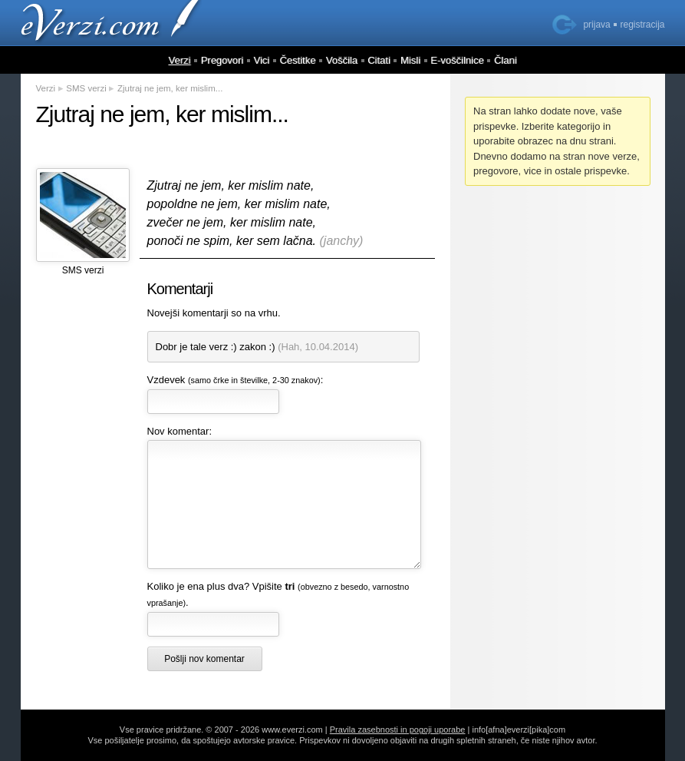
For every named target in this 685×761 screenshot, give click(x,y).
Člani (505, 60)
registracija (642, 24)
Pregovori (222, 60)
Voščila (341, 60)
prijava (596, 24)
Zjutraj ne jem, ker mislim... (169, 88)
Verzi (179, 60)
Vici (262, 60)
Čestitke (297, 60)
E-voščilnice (456, 60)
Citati (378, 60)
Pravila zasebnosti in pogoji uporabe (398, 729)
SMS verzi (86, 88)
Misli (410, 60)
